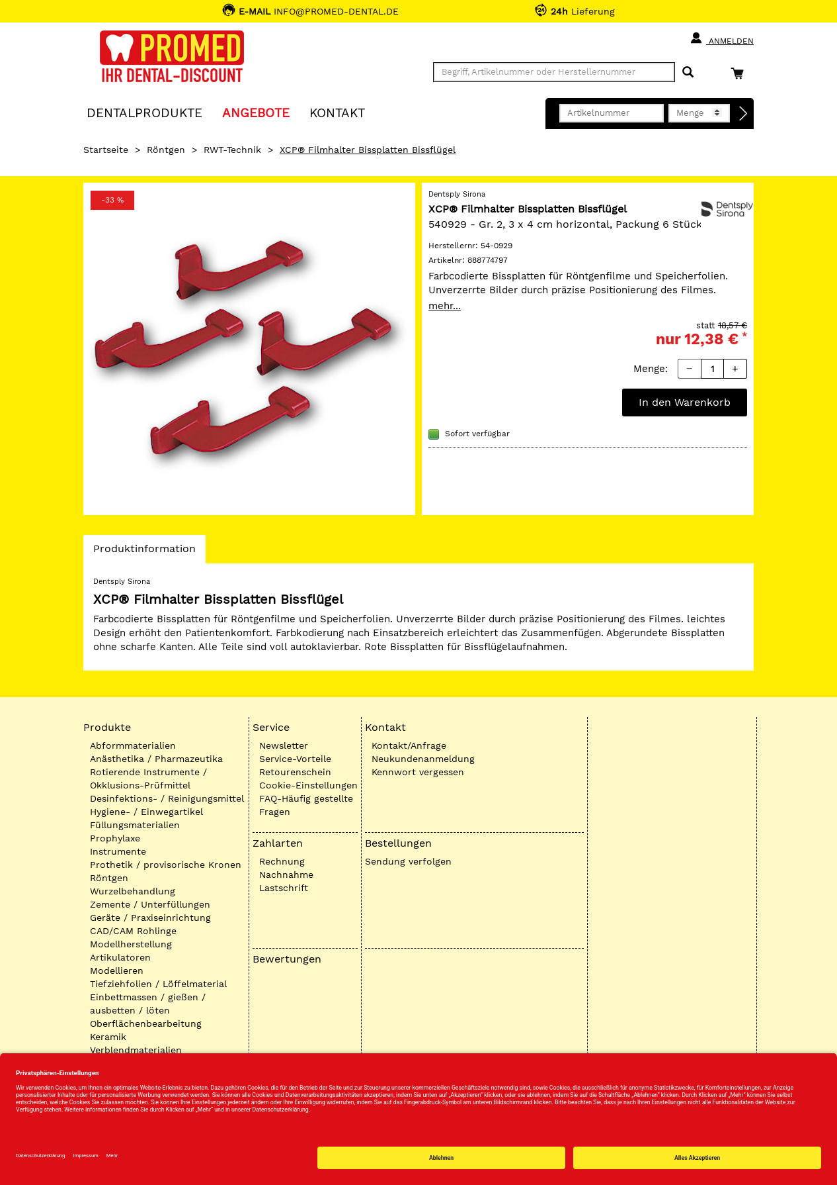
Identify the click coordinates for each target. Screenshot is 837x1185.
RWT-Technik (232, 149)
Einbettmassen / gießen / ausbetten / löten (148, 1004)
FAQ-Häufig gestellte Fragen (306, 805)
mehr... (444, 306)
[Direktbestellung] (744, 114)
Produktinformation (144, 552)
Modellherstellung (131, 944)
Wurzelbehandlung (132, 891)
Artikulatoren (120, 957)
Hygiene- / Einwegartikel (146, 811)
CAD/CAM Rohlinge (133, 930)
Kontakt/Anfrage (409, 745)
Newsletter (283, 745)
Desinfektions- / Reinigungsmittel (167, 798)
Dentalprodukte (144, 112)
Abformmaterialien (133, 745)
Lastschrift (283, 887)
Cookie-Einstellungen (308, 785)
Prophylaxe (115, 838)
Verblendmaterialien (136, 1050)
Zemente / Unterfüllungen (150, 904)
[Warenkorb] (740, 73)
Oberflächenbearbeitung (146, 1023)
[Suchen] (688, 72)
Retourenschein (295, 772)
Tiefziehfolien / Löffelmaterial (158, 983)
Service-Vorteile (295, 758)
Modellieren (116, 970)
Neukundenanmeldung (423, 758)
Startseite (105, 149)
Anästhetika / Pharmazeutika (156, 758)
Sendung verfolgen (408, 861)
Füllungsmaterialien (135, 825)
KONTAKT (337, 112)
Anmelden (722, 38)
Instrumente (118, 851)
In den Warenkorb (685, 402)
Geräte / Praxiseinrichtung (150, 917)
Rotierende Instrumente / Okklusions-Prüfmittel (148, 778)
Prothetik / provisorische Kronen (165, 864)
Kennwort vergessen (418, 772)
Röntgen (166, 149)
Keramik (108, 1036)
